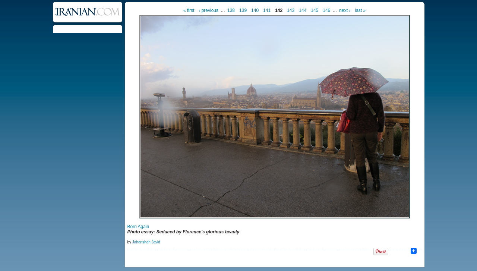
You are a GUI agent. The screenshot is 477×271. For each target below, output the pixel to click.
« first (188, 10)
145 (314, 10)
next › (344, 10)
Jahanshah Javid (146, 242)
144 (302, 10)
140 (255, 10)
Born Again (138, 226)
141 (267, 10)
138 (231, 10)
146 (326, 10)
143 (290, 10)
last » (360, 10)
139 (243, 10)
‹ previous (208, 10)
